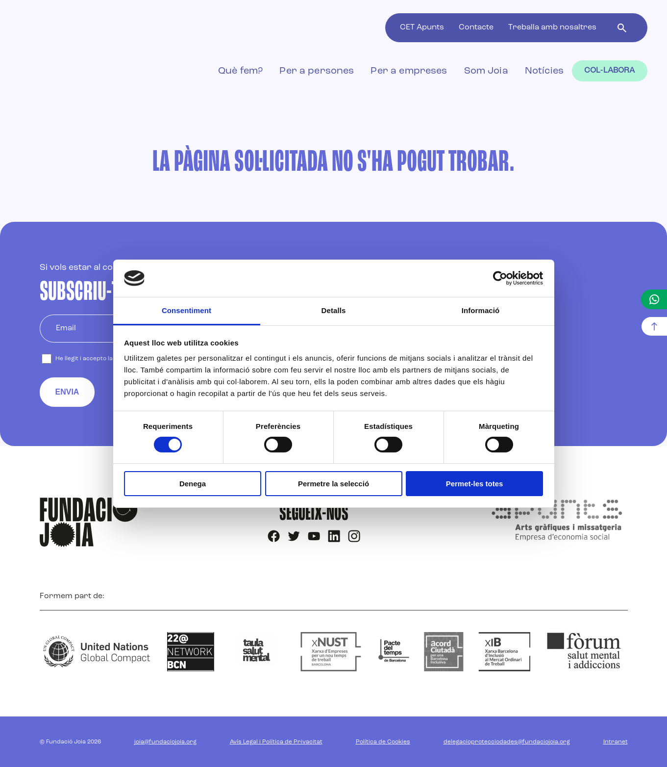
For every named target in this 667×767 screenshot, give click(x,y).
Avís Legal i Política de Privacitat (276, 742)
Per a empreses (409, 71)
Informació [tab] (481, 310)
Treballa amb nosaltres (552, 27)
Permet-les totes (474, 483)
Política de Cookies (383, 742)
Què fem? (240, 71)
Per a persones (316, 71)
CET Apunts (422, 27)
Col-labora (609, 71)
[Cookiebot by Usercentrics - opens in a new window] (500, 278)
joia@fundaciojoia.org (165, 742)
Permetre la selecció (333, 483)
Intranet (615, 742)
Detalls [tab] (333, 310)
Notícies (544, 71)
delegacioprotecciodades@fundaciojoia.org (507, 742)
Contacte (476, 27)
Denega (192, 483)
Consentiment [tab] (186, 310)
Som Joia (486, 71)
